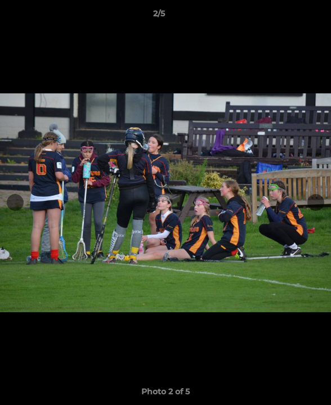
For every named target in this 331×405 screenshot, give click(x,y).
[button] (290, 16)
